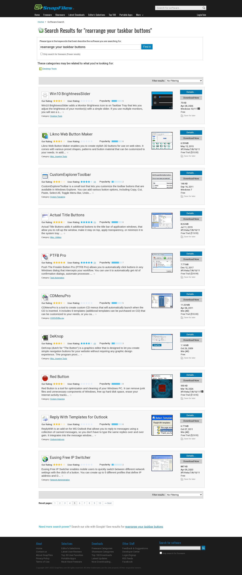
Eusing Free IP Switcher (70, 457)
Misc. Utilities (55, 237)
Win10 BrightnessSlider (70, 94)
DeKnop (56, 336)
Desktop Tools (49, 68)
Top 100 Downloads (102, 555)
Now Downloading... (102, 561)
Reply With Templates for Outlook (79, 417)
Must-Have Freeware (71, 561)
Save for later (189, 115)
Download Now (191, 97)
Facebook (127, 561)
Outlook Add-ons (57, 439)
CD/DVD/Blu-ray (57, 318)
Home (41, 22)
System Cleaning (57, 399)
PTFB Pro (58, 255)
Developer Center (131, 551)
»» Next (108, 503)
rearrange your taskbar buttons (144, 526)
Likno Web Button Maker (71, 134)
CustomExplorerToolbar (70, 174)
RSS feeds (127, 558)
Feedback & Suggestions (135, 548)
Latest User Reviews (71, 551)
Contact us (41, 551)
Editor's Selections (70, 548)
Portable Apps (68, 558)
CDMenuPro (60, 296)
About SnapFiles (44, 555)
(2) (95, 182)
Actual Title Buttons (67, 215)
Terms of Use (42, 561)
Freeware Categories (102, 548)
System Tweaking (57, 197)
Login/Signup (129, 555)
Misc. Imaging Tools (58, 156)
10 (100, 503)
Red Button (59, 376)
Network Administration (60, 480)
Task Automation (57, 278)
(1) (95, 222)
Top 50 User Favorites (72, 555)
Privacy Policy (42, 558)
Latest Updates (99, 558)
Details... (191, 92)
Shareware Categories (103, 551)
